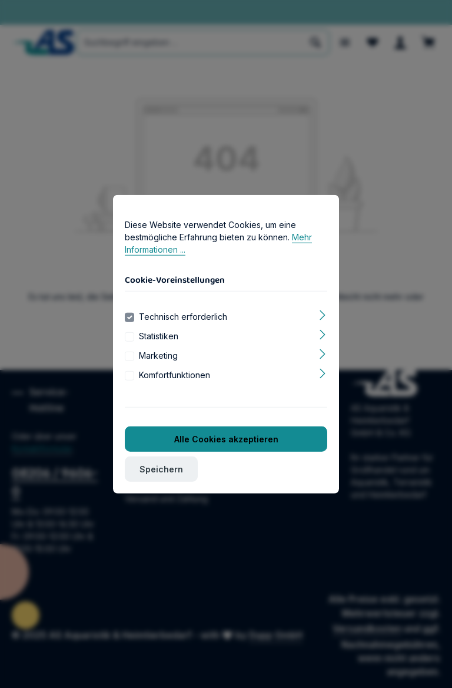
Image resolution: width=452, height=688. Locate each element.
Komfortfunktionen (174, 391)
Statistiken (158, 353)
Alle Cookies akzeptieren (226, 456)
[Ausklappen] (323, 331)
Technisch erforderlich (183, 333)
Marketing (158, 372)
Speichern (161, 486)
